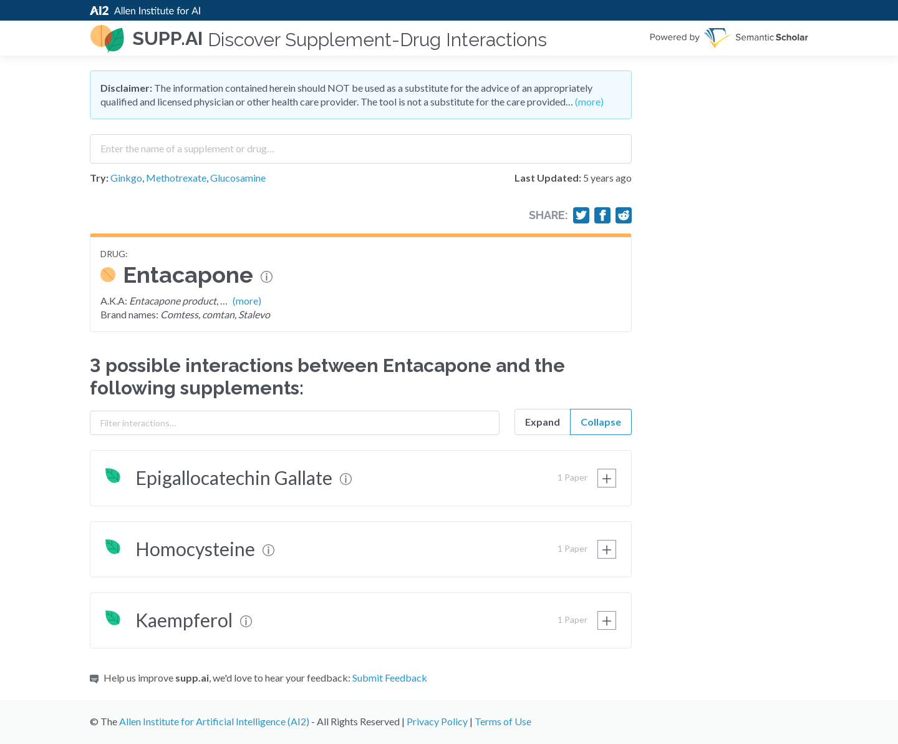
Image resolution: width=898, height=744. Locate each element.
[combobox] (361, 144)
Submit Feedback (389, 677)
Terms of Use (503, 721)
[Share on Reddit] (623, 215)
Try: (99, 178)
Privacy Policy (437, 721)
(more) (589, 101)
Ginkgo (126, 178)
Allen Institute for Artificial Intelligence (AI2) (214, 721)
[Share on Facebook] (602, 215)
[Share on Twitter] (581, 215)
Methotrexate (176, 178)
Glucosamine (238, 178)
